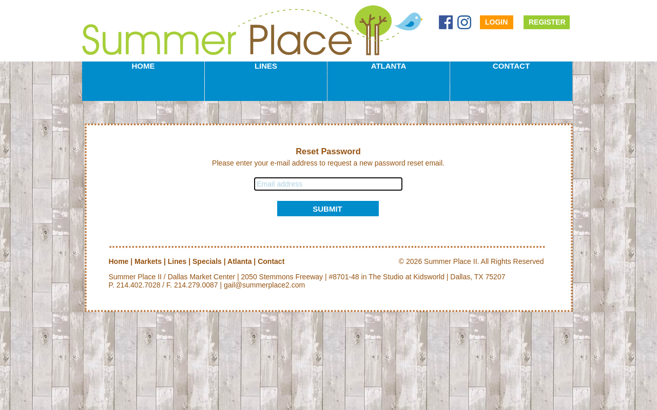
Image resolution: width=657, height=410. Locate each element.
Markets (148, 261)
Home (143, 65)
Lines (266, 65)
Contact (511, 65)
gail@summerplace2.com (264, 285)
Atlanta (389, 65)
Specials (207, 261)
